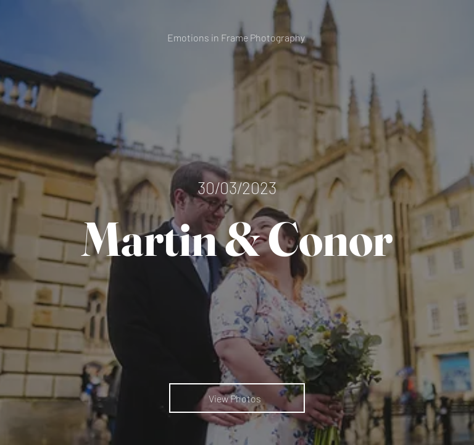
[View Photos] (237, 398)
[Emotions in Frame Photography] (237, 37)
